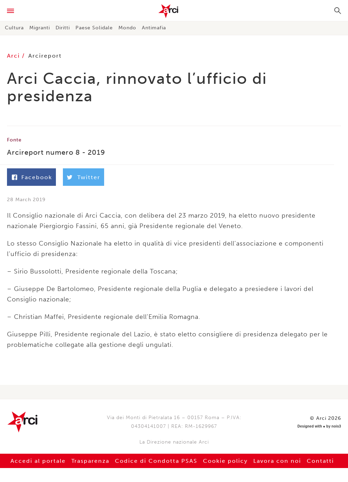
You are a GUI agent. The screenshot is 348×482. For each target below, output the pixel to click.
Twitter (88, 177)
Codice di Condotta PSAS (156, 461)
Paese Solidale (94, 28)
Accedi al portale (38, 461)
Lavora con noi (277, 461)
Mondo (127, 28)
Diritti (63, 28)
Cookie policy (225, 461)
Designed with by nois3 (319, 426)
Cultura (14, 28)
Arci (174, 11)
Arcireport (45, 55)
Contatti (320, 461)
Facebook (36, 177)
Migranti (39, 28)
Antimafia (154, 28)
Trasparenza (90, 461)
